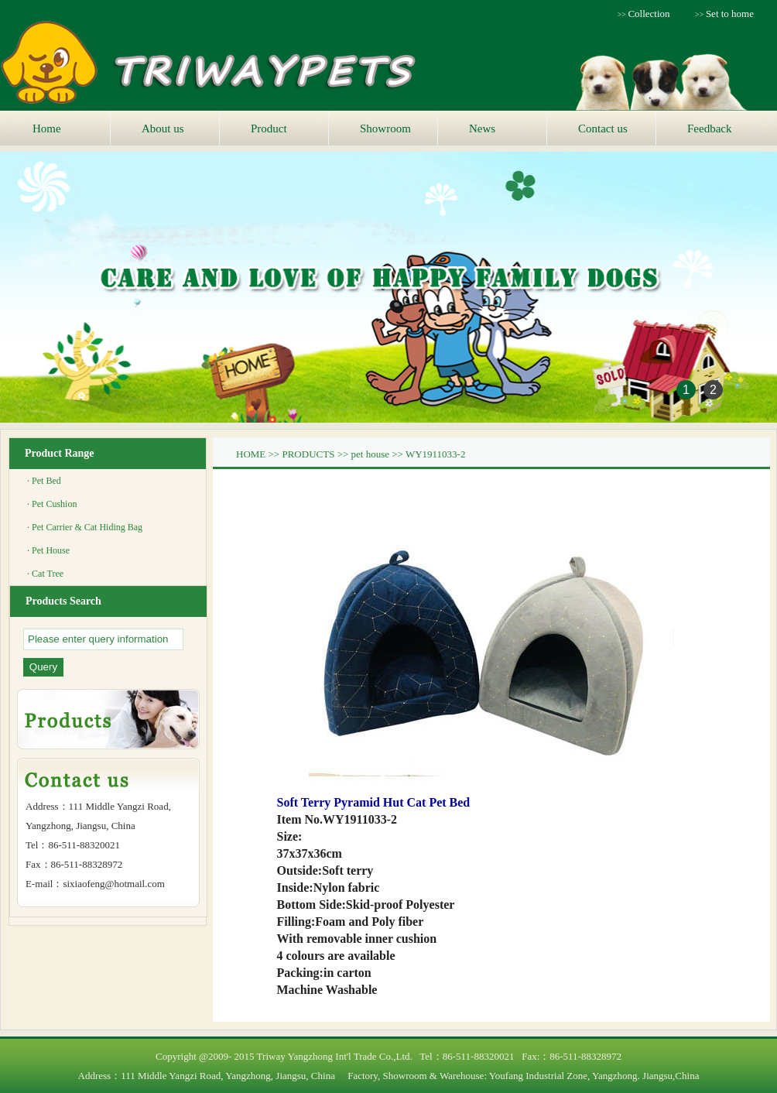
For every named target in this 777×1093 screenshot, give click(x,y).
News (482, 128)
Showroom (385, 128)
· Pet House (48, 550)
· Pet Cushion (52, 504)
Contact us (603, 128)
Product (269, 128)
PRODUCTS (308, 454)
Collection (648, 13)
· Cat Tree (45, 573)
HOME (250, 454)
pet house (370, 454)
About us (163, 128)
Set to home (730, 13)
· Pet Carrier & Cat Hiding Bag (84, 527)
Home (47, 128)
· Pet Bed (44, 480)
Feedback (709, 128)
